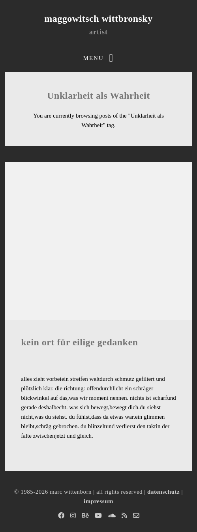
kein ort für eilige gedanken (79, 342)
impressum (98, 501)
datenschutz (163, 492)
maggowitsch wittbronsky (98, 18)
